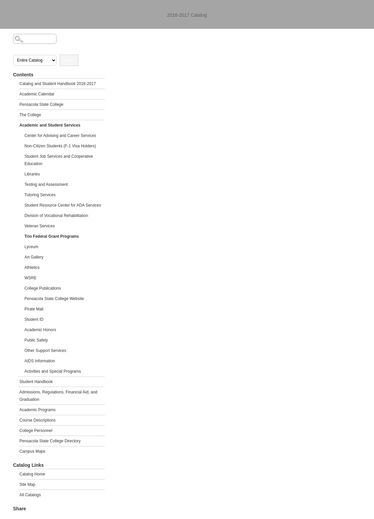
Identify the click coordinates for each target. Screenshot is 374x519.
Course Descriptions (37, 420)
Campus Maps (32, 451)
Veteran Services (39, 226)
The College (30, 115)
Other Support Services (45, 350)
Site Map (27, 484)
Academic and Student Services (49, 125)
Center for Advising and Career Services (60, 135)
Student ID (34, 319)
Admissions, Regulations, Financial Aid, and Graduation (58, 396)
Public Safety (36, 340)
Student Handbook (36, 381)
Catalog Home (32, 474)
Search (69, 60)
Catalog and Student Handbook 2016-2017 (57, 83)
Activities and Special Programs (52, 371)
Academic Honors (40, 329)
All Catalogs (30, 495)
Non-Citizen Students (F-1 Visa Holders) (60, 146)
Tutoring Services (40, 195)
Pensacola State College (41, 104)
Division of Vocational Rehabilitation (56, 215)
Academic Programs (37, 409)
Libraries (32, 174)
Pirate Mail (34, 309)
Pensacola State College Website (54, 298)
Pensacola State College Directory (50, 441)
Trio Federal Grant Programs (51, 236)
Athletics (32, 267)
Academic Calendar (37, 94)
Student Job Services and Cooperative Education (58, 160)
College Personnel (35, 430)
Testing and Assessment (46, 184)
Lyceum (31, 246)
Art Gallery (34, 257)
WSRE (30, 278)
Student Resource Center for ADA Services (62, 205)
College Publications (42, 288)
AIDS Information (39, 361)
